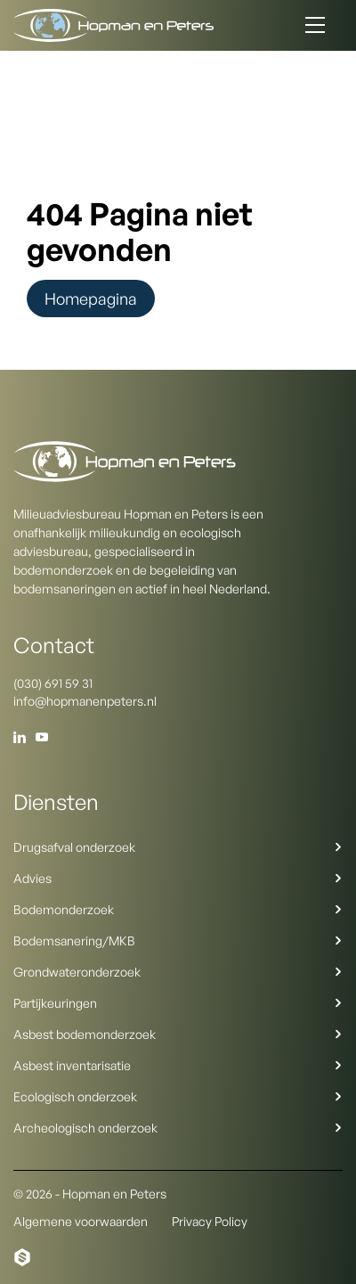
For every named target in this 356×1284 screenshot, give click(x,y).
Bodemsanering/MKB (178, 940)
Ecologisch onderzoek (178, 1096)
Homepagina (90, 298)
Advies (178, 878)
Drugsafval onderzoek (178, 847)
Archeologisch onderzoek (178, 1127)
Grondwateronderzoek (178, 971)
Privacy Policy (209, 1221)
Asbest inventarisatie (178, 1065)
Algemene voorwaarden (80, 1221)
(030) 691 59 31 (53, 683)
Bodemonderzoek (178, 909)
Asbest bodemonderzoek (178, 1034)
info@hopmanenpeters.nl (85, 700)
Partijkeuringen (178, 1002)
